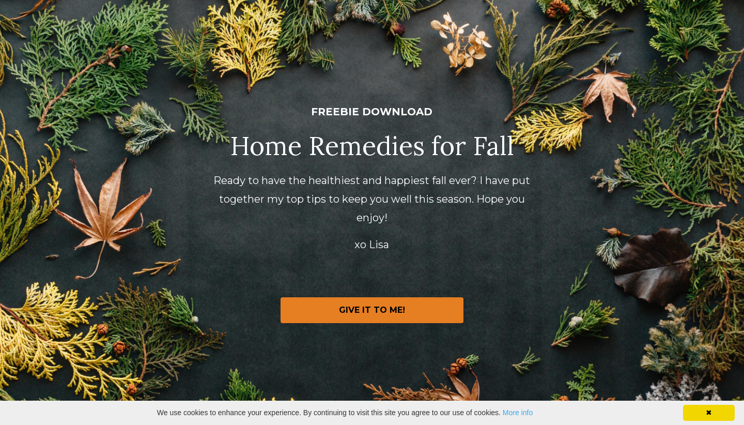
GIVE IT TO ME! (372, 310)
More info (518, 412)
